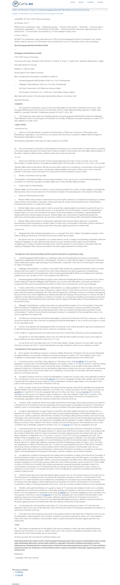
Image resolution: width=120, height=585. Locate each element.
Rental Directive (24, 13)
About (81, 2)
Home (72, 2)
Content (90, 2)
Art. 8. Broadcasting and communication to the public (47, 13)
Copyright (15, 13)
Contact (100, 2)
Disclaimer (15, 584)
